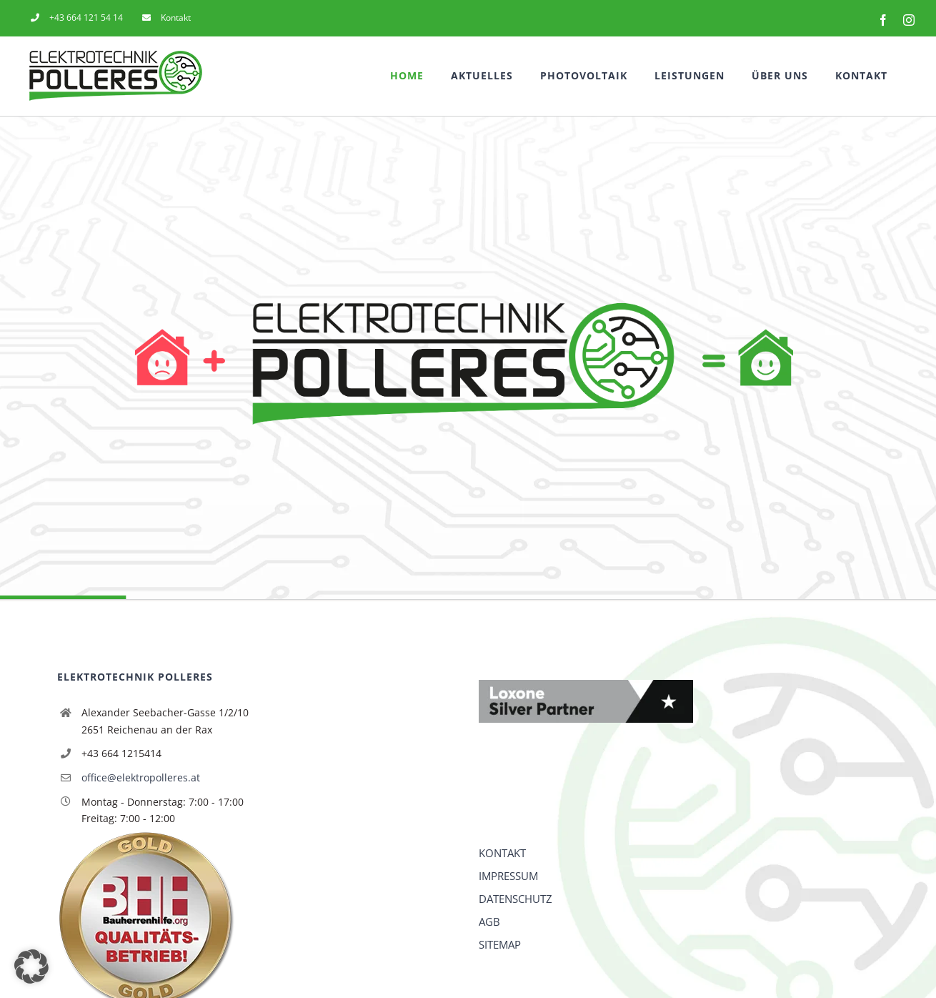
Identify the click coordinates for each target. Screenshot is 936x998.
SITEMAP (500, 944)
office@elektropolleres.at (140, 777)
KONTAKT (502, 853)
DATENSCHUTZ (515, 898)
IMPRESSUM (508, 876)
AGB (489, 921)
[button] (31, 966)
